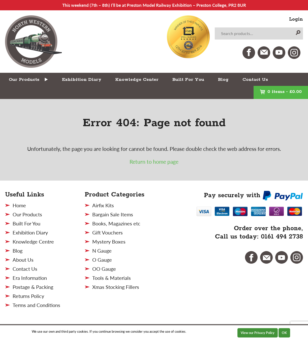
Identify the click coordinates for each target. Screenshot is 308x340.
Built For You (188, 79)
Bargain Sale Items (112, 214)
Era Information (30, 278)
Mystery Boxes (109, 242)
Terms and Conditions (36, 305)
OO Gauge (104, 269)
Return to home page (154, 161)
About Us (23, 260)
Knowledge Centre (33, 242)
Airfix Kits (103, 205)
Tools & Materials (111, 278)
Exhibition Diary (81, 79)
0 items (281, 91)
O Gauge (102, 260)
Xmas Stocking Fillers (115, 287)
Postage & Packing (33, 287)
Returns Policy (28, 296)
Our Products (24, 79)
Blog (223, 79)
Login (296, 19)
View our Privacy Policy (257, 333)
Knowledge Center (137, 79)
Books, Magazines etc (116, 223)
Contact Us (255, 79)
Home (19, 205)
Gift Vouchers (107, 232)
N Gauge (102, 251)
